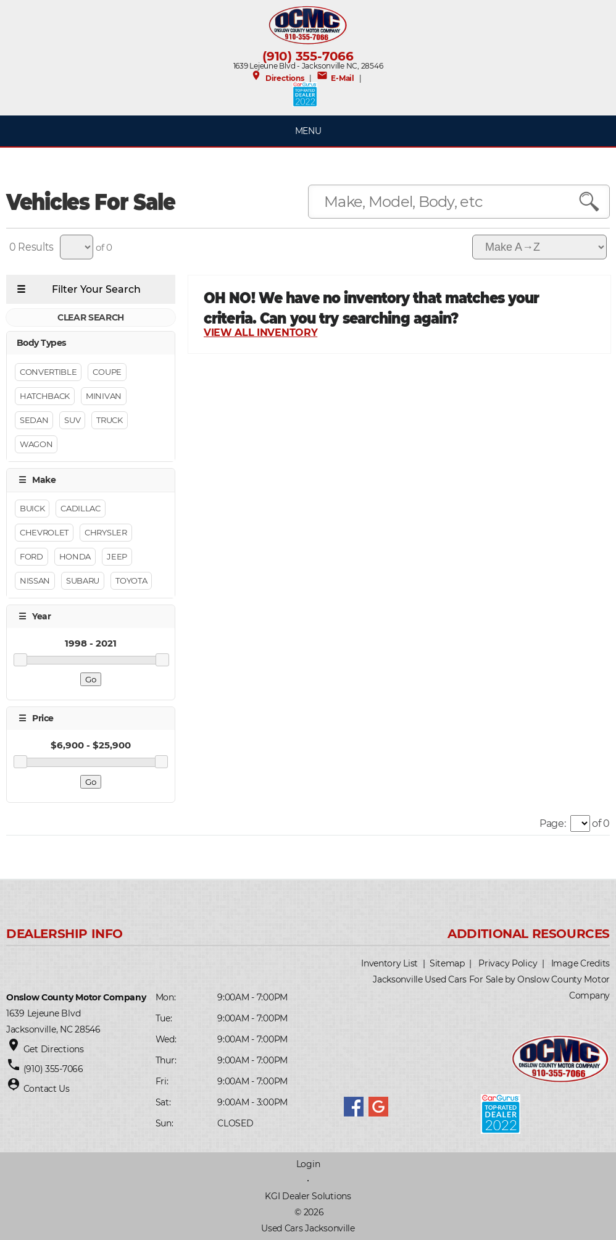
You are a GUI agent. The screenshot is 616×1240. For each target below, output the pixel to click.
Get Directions (53, 1049)
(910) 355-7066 (308, 56)
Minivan (104, 396)
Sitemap (447, 963)
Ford (31, 556)
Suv (72, 420)
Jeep (117, 556)
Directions (277, 78)
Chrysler (106, 532)
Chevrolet (44, 532)
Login (308, 1164)
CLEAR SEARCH (90, 317)
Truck (109, 420)
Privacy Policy (507, 963)
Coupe (107, 372)
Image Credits (580, 963)
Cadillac (80, 508)
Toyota (131, 580)
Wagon (36, 444)
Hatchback (45, 396)
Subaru (82, 580)
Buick (32, 508)
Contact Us (46, 1088)
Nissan (35, 580)
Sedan (34, 420)
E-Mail (335, 78)
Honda (75, 556)
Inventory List (389, 963)
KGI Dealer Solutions (308, 1196)
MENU (308, 130)
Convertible (48, 372)
